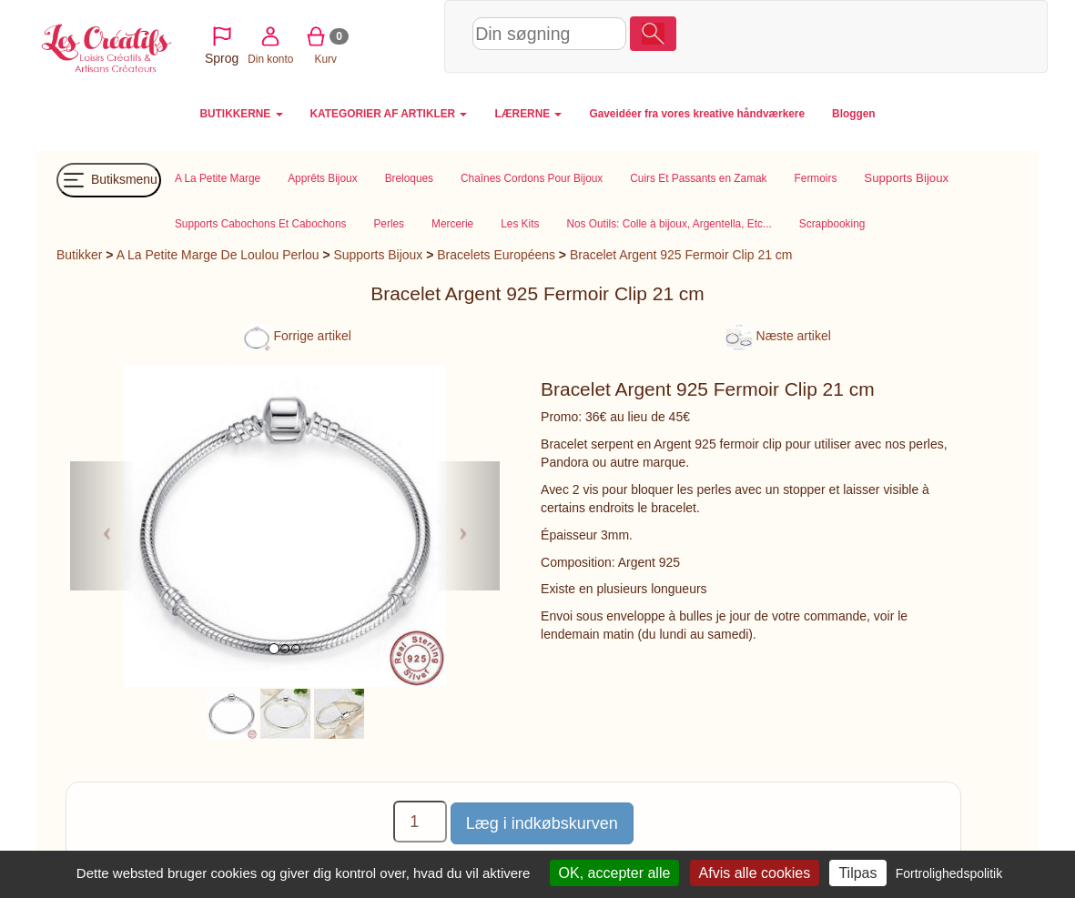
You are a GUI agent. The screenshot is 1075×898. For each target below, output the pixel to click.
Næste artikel (778, 335)
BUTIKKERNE (240, 113)
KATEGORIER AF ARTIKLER (389, 113)
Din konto (790, 35)
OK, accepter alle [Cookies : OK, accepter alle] (615, 873)
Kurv (846, 35)
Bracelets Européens (496, 254)
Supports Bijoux (377, 254)
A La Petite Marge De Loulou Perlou (218, 254)
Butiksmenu (108, 180)
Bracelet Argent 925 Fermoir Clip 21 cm (681, 254)
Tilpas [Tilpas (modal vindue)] (857, 873)
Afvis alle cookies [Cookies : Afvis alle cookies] (755, 873)
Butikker (79, 254)
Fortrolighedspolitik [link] (949, 873)
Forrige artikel (297, 335)
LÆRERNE (528, 113)
